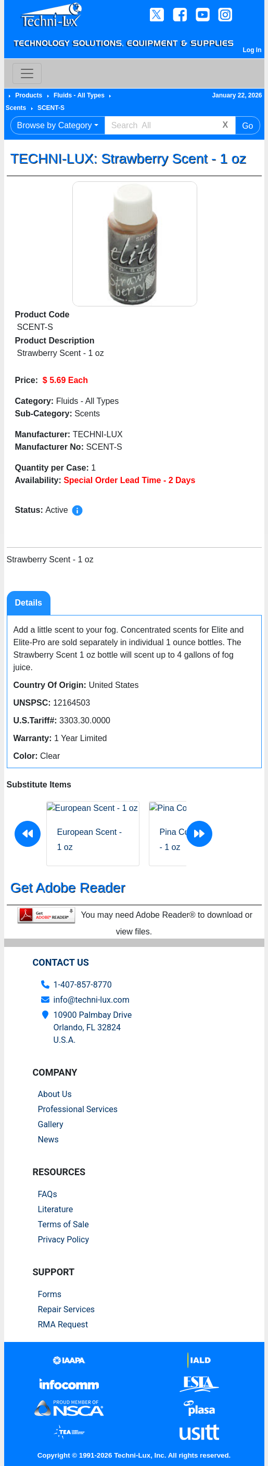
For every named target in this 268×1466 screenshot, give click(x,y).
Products (28, 95)
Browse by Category (54, 125)
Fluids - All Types (79, 95)
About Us (55, 1094)
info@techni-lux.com (92, 1000)
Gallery (50, 1124)
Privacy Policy (64, 1240)
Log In (252, 50)
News (48, 1139)
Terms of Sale (63, 1224)
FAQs (47, 1194)
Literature (55, 1209)
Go (247, 125)
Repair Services (66, 1309)
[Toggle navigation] (27, 73)
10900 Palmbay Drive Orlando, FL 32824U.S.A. (93, 1027)
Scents (16, 108)
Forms (50, 1294)
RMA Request (63, 1324)
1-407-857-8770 (83, 985)
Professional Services (78, 1109)
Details (28, 602)
